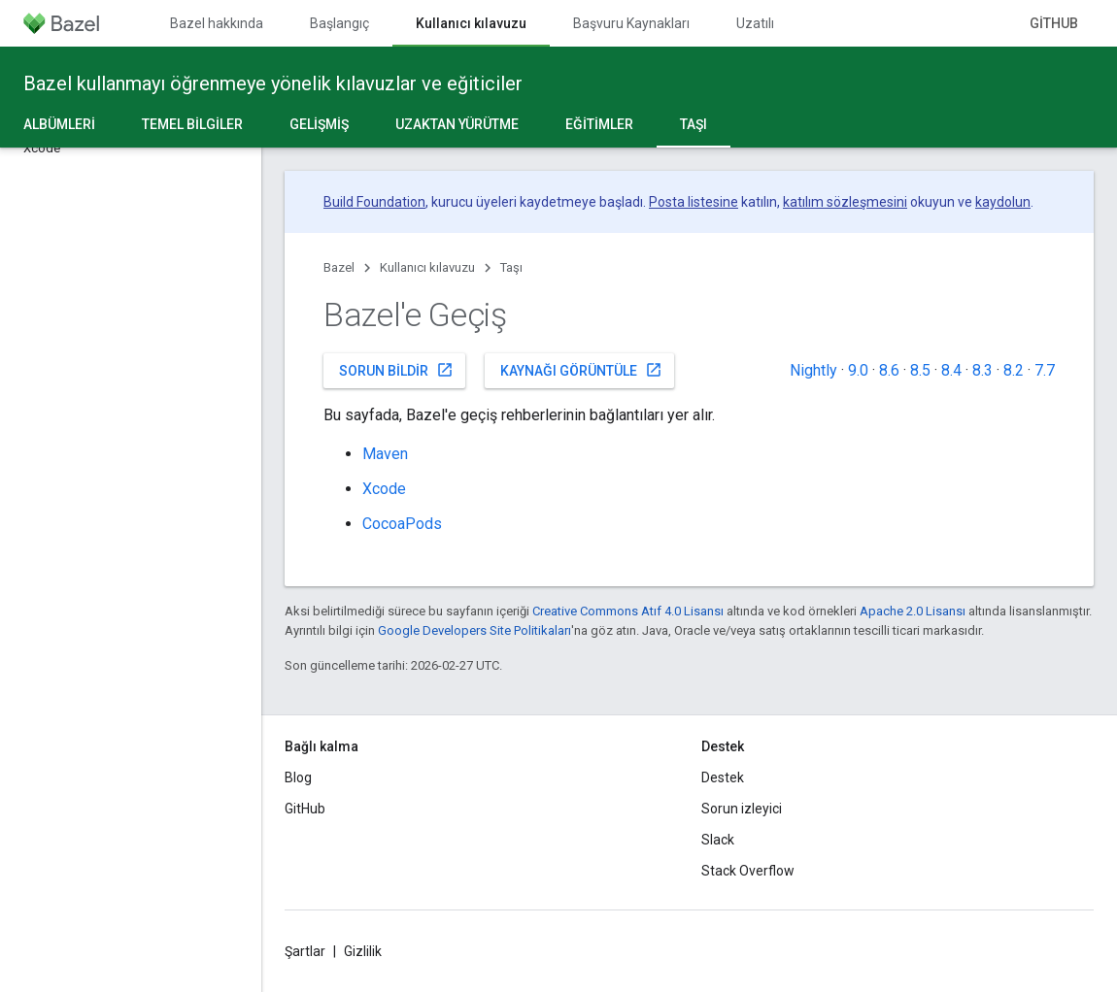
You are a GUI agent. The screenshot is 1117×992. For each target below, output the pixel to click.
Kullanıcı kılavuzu (427, 267)
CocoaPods (402, 523)
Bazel (339, 267)
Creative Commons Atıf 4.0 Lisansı (628, 611)
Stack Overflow (748, 870)
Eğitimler (599, 124)
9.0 (858, 370)
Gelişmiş (319, 124)
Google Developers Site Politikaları (474, 630)
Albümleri (59, 124)
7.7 (1044, 370)
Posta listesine (693, 202)
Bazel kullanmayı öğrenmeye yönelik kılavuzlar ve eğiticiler (273, 83)
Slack (717, 839)
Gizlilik (363, 951)
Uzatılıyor (765, 23)
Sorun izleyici (741, 808)
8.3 (982, 370)
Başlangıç (339, 23)
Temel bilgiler (192, 124)
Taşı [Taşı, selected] (693, 124)
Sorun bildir (396, 370)
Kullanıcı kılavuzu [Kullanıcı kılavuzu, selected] (471, 23)
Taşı (511, 267)
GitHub (1054, 23)
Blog (298, 777)
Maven (385, 454)
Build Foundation (374, 202)
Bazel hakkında (216, 23)
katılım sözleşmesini (845, 202)
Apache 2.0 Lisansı (912, 611)
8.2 (1013, 370)
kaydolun (1003, 202)
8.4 (951, 370)
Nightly (813, 370)
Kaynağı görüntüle (581, 370)
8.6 (889, 370)
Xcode (384, 488)
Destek (722, 777)
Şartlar (305, 951)
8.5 (920, 370)
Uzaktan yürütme (457, 124)
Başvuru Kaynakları (631, 23)
